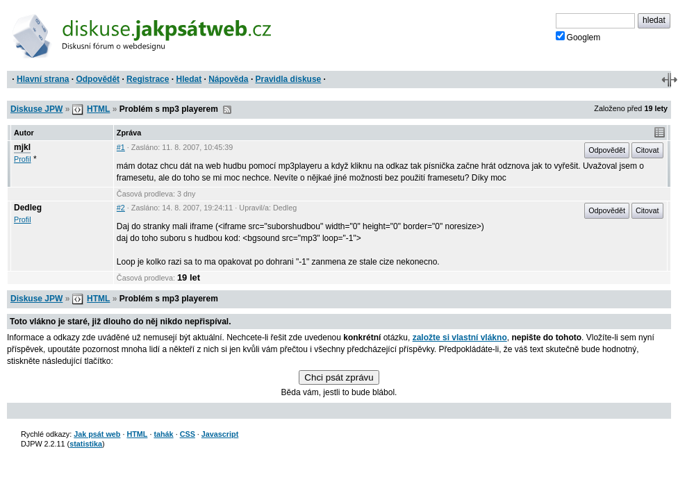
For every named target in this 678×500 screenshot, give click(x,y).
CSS (187, 434)
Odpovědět (97, 79)
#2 (121, 207)
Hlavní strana (43, 79)
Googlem (578, 36)
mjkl (22, 147)
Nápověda (228, 79)
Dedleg (28, 207)
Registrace (147, 79)
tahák (163, 434)
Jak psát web (97, 434)
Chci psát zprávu (338, 377)
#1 (121, 147)
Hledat (188, 79)
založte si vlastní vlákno (460, 337)
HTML (98, 109)
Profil (22, 159)
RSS (227, 110)
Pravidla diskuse (289, 79)
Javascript (219, 434)
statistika (85, 444)
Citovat (647, 150)
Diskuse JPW (36, 109)
